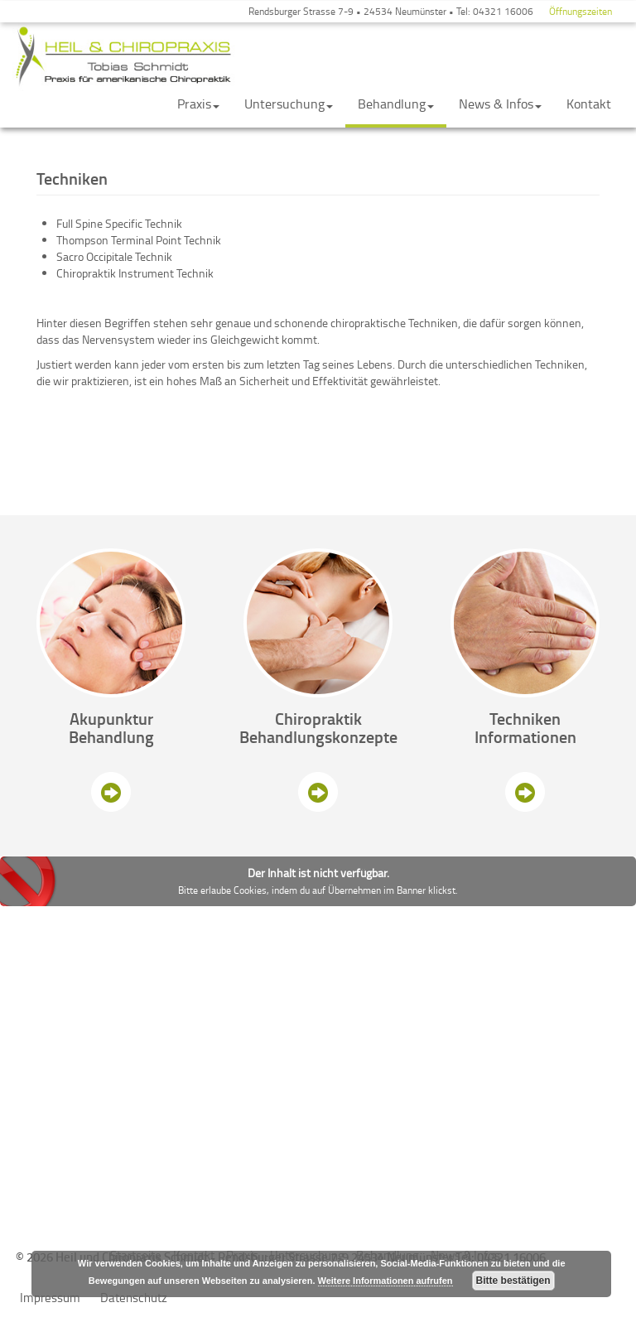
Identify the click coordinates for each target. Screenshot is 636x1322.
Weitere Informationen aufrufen (385, 1281)
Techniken (525, 718)
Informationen (525, 736)
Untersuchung (288, 103)
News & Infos (500, 103)
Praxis (198, 103)
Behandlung (396, 103)
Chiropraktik (318, 718)
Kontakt (588, 103)
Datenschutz (133, 1297)
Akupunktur (111, 718)
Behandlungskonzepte (318, 736)
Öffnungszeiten (580, 11)
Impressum (50, 1297)
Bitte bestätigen (513, 1280)
